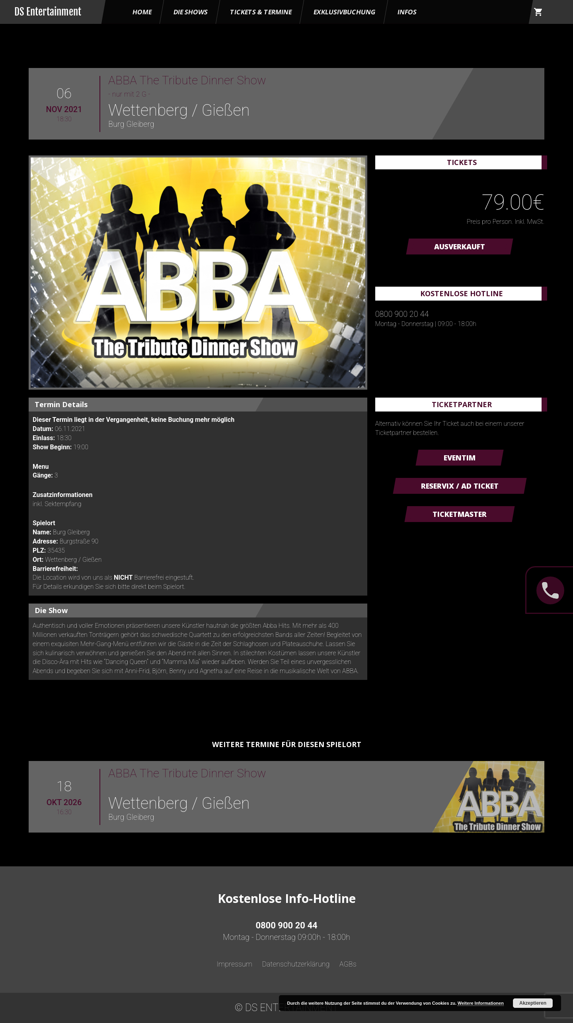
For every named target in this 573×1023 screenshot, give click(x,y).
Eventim (460, 457)
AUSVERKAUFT (459, 246)
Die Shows (191, 12)
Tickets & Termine (260, 12)
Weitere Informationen (481, 1003)
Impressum (234, 964)
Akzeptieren (532, 1003)
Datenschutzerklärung (295, 964)
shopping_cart (538, 12)
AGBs (348, 964)
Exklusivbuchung (344, 12)
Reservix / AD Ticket (460, 486)
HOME (142, 12)
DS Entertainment (47, 12)
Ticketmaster (460, 514)
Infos (407, 12)
